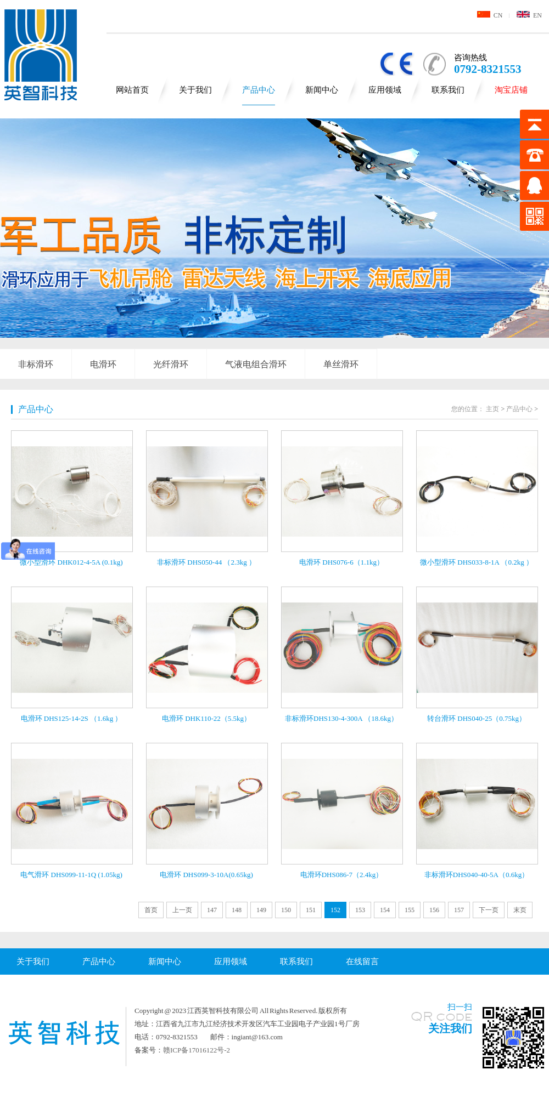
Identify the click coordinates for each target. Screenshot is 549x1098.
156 (434, 910)
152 (335, 910)
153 (360, 910)
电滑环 (103, 364)
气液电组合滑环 (256, 364)
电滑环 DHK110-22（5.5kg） (206, 718)
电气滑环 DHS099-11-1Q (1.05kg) (71, 875)
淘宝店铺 (511, 90)
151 (311, 910)
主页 (492, 409)
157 (459, 910)
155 (409, 910)
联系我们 (448, 90)
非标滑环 (35, 364)
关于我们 (195, 90)
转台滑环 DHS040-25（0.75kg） (476, 718)
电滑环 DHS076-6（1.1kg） (341, 562)
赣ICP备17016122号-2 (196, 1050)
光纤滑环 (170, 364)
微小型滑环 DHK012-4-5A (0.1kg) (71, 562)
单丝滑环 (340, 364)
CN (490, 15)
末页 (519, 910)
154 (385, 910)
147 (212, 910)
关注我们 (450, 1028)
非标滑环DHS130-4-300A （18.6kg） (341, 718)
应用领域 (384, 90)
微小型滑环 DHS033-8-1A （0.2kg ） (476, 562)
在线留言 (362, 961)
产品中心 (258, 90)
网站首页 (132, 90)
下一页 (488, 910)
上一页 (182, 910)
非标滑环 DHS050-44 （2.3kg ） (206, 562)
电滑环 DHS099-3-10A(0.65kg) (206, 875)
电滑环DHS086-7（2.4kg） (341, 875)
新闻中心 (321, 90)
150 (286, 910)
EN (529, 15)
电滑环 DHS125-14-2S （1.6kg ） (71, 718)
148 (237, 910)
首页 (151, 910)
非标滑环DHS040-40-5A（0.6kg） (476, 875)
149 (261, 910)
